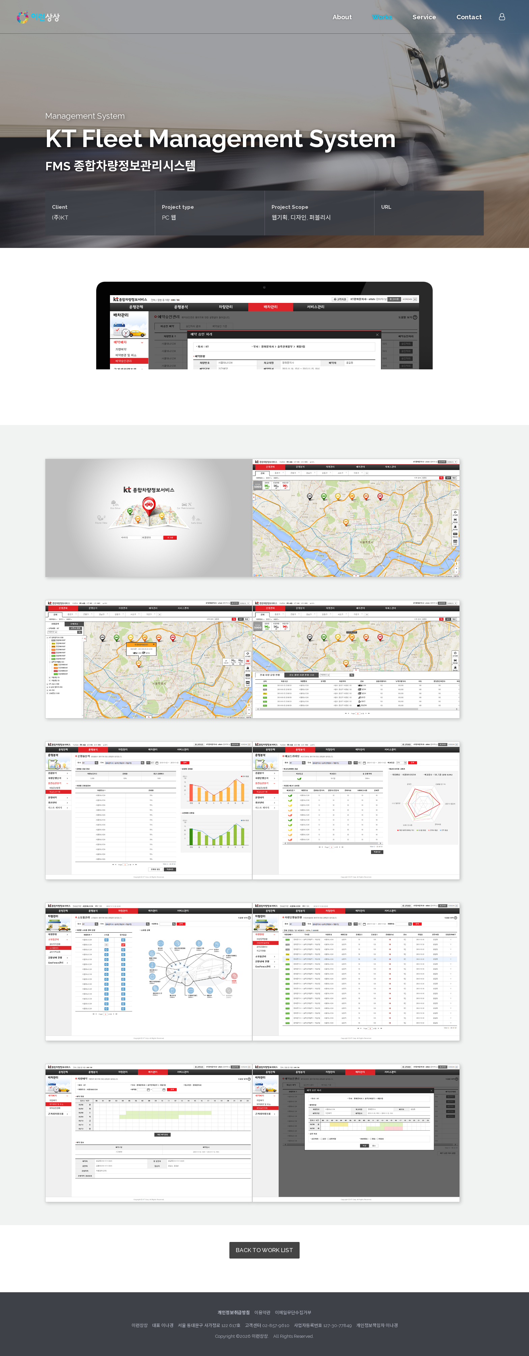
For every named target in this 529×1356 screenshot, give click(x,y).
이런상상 (38, 17)
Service (424, 17)
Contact (469, 17)
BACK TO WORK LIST (264, 1250)
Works (382, 17)
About (342, 17)
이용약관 (262, 1312)
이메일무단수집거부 (293, 1312)
